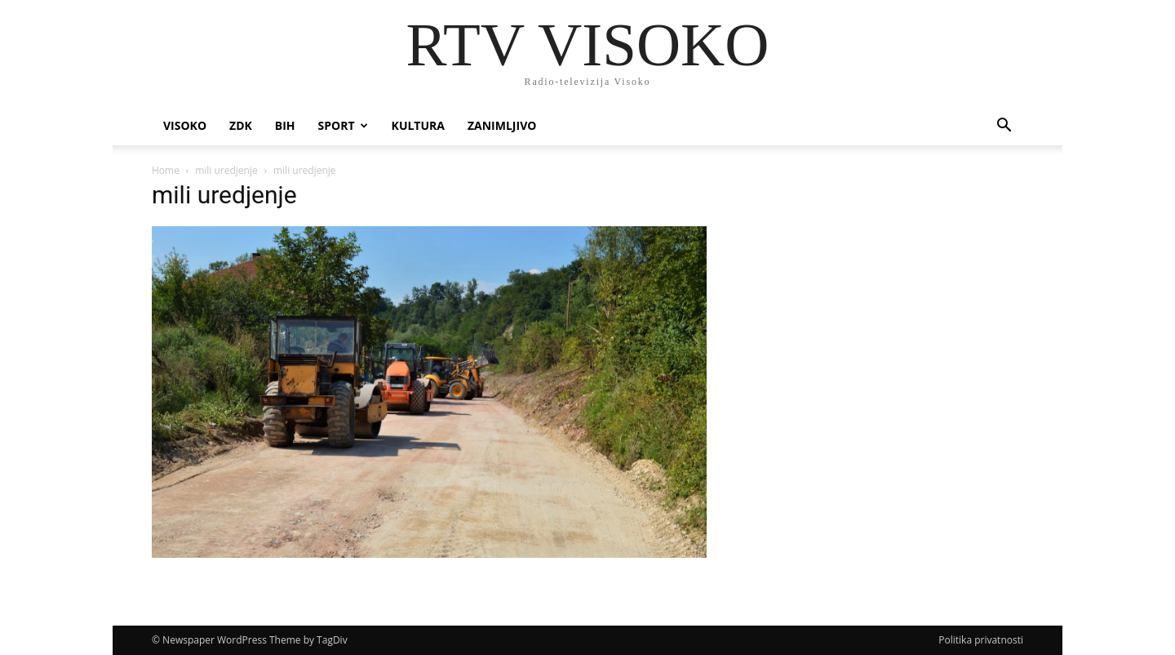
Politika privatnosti (980, 640)
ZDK (240, 125)
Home (166, 170)
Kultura (418, 125)
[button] (1003, 127)
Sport (343, 125)
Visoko (184, 125)
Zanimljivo (502, 125)
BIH (285, 125)
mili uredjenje (226, 170)
